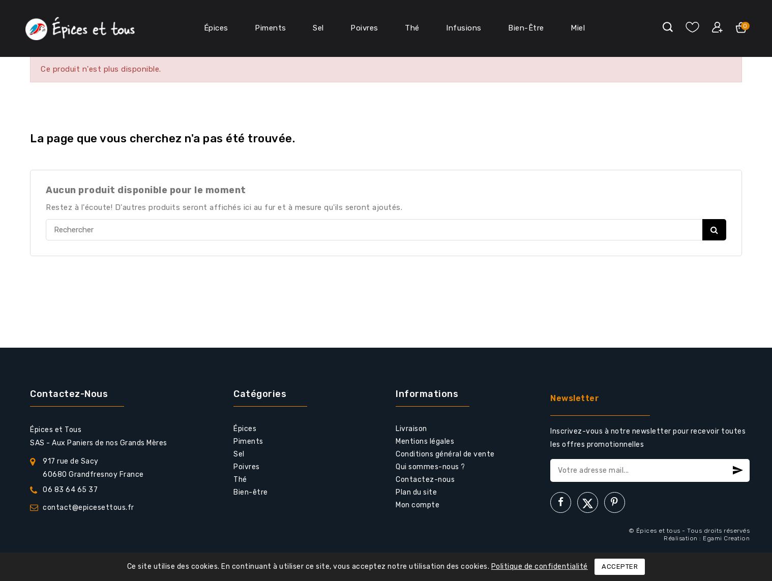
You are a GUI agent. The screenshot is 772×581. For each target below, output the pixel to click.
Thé (412, 28)
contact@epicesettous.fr (88, 507)
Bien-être (250, 492)
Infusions (464, 28)
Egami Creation (726, 538)
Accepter (620, 566)
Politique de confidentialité (539, 566)
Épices (216, 28)
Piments (270, 28)
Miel (578, 28)
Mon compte (417, 505)
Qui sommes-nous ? (430, 467)
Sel (318, 28)
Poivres (364, 28)
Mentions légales (425, 441)
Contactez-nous (69, 394)
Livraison (411, 428)
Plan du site (416, 492)
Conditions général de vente (445, 454)
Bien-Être (526, 28)
